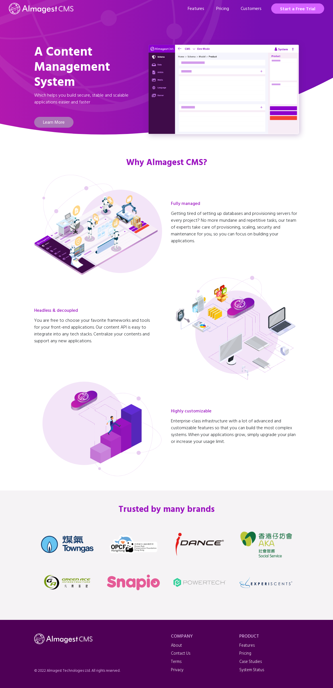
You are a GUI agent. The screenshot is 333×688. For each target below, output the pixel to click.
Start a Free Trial (297, 9)
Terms (176, 661)
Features (196, 8)
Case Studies (250, 661)
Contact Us (180, 653)
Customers (251, 8)
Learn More (54, 122)
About (176, 645)
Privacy (177, 670)
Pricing (222, 8)
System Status (251, 670)
